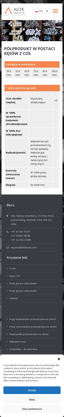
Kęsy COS (14, 275)
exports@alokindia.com (24, 247)
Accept (32, 390)
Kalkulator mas (17, 341)
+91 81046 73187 (20, 231)
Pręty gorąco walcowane (23, 283)
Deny (32, 399)
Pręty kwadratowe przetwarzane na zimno (32, 319)
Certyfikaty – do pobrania (23, 349)
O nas (12, 268)
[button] (59, 358)
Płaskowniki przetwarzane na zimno (29, 334)
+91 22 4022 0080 (21, 239)
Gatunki (13, 298)
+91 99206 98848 (20, 235)
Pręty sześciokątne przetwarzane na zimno (33, 326)
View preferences (32, 409)
